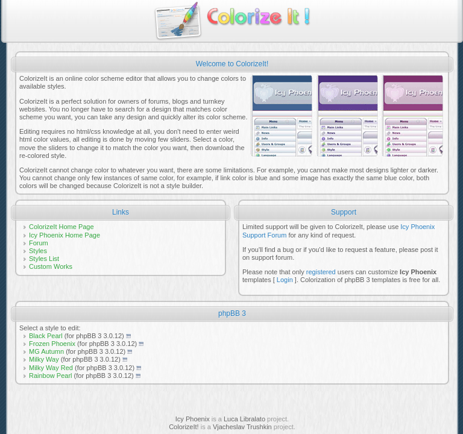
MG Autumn (46, 351)
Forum (38, 243)
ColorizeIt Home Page (61, 226)
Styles (38, 250)
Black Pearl (46, 335)
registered (321, 271)
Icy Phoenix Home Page (64, 235)
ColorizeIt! (184, 426)
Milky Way (44, 359)
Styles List (44, 258)
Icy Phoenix (192, 419)
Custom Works (50, 266)
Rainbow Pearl (50, 375)
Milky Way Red (51, 367)
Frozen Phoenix (52, 343)
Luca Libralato (244, 419)
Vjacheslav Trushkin (242, 426)
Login (285, 279)
